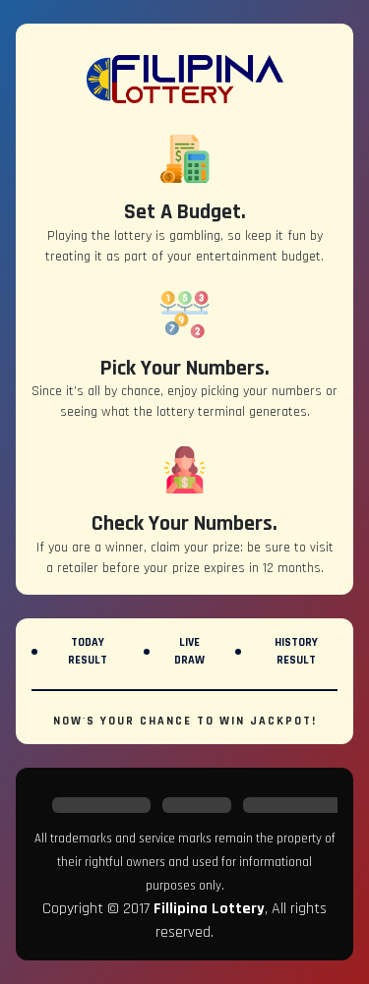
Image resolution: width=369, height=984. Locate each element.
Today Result (87, 651)
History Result (296, 651)
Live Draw (189, 651)
